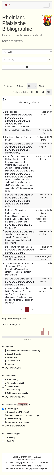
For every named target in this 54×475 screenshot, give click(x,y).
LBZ (20, 462)
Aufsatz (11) (9, 438)
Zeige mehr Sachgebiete (13, 396)
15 (32, 92)
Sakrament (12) (11, 379)
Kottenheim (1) (11, 357)
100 (48, 92)
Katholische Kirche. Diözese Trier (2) (21, 415)
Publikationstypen (11, 434)
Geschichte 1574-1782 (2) (16, 412)
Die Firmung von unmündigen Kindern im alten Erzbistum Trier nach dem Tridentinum (19, 250)
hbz (31, 468)
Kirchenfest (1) (11, 390)
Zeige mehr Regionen (12, 367)
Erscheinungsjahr (11, 324)
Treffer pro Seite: (20, 92)
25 (37, 92)
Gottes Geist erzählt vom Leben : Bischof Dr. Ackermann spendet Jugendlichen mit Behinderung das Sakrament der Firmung (19, 237)
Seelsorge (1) (10, 386)
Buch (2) (8, 441)
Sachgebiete (9, 376)
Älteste (42, 86)
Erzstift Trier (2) (11, 354)
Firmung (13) (10, 409)
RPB (8, 5)
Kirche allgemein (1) (13, 383)
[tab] (8, 86)
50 (43, 92)
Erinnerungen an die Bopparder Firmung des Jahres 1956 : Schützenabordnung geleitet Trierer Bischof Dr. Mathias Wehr (19, 200)
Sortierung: (8, 86)
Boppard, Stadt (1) (12, 361)
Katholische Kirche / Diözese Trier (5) (21, 350)
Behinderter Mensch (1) (15, 393)
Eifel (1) (8, 364)
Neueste (32, 86)
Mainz (29, 465)
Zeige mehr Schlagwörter (13, 426)
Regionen (7, 347)
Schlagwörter (9, 404)
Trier (39, 465)
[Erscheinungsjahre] (27, 339)
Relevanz (21, 86)
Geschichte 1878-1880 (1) (16, 422)
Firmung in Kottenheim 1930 (18, 130)
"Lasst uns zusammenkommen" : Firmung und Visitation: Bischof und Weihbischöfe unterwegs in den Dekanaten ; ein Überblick (19, 269)
